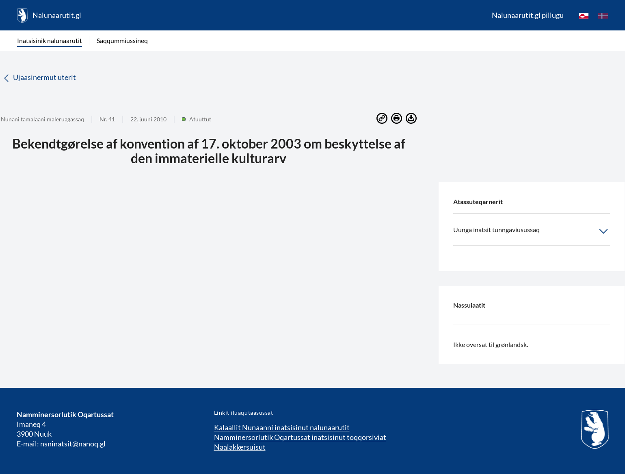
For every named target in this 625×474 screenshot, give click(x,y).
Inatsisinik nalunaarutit (49, 40)
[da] (603, 15)
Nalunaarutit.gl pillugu (528, 15)
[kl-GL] (583, 15)
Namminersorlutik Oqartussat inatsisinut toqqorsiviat (300, 437)
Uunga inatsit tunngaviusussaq (531, 231)
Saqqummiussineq (122, 40)
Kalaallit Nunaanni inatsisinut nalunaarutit (282, 427)
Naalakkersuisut (240, 446)
